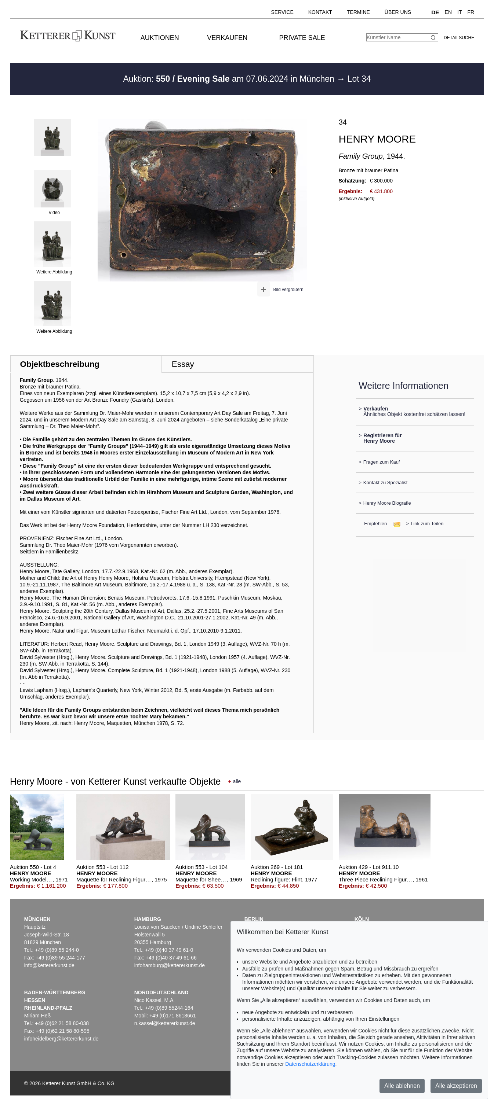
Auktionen (160, 37)
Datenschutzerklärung (310, 1064)
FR (470, 12)
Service (282, 12)
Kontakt (320, 12)
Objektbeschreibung (59, 364)
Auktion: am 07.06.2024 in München (230, 79)
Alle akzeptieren (456, 1086)
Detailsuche (459, 37)
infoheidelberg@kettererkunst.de (61, 1039)
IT (459, 12)
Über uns (398, 12)
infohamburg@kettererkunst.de (169, 965)
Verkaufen (227, 37)
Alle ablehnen (402, 1086)
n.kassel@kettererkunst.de (164, 1023)
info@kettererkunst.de (49, 965)
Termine (358, 12)
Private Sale (302, 37)
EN (448, 12)
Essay (183, 364)
